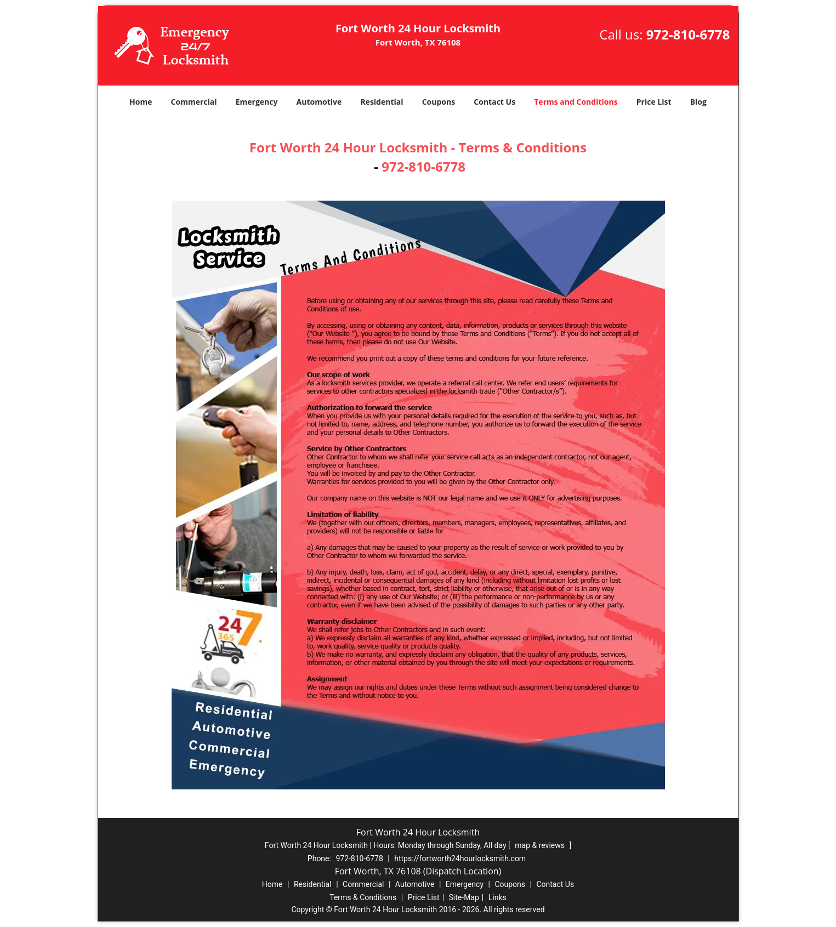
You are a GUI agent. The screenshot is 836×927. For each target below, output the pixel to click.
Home (140, 101)
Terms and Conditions (575, 101)
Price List (654, 101)
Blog (698, 101)
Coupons (438, 101)
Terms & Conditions (362, 897)
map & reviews (540, 845)
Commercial (194, 101)
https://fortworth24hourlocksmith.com (460, 858)
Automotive (319, 101)
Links (497, 897)
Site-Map (464, 897)
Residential (381, 101)
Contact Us (494, 101)
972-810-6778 (688, 34)
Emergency (257, 101)
